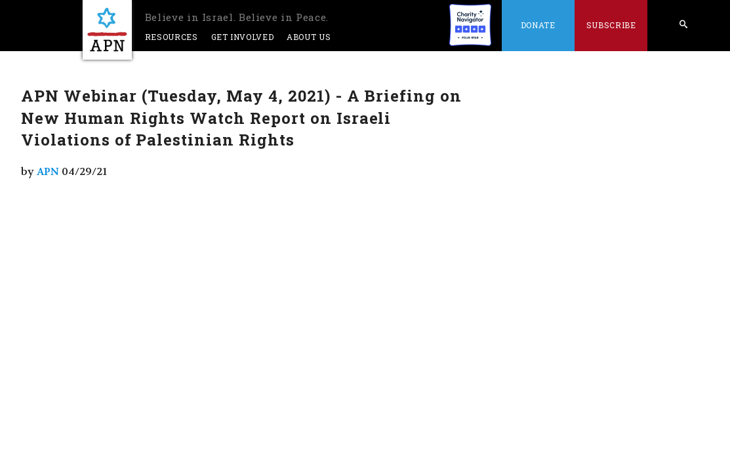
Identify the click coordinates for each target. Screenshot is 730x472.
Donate (538, 25)
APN (48, 171)
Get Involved (242, 36)
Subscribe (611, 25)
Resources (171, 36)
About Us (309, 36)
